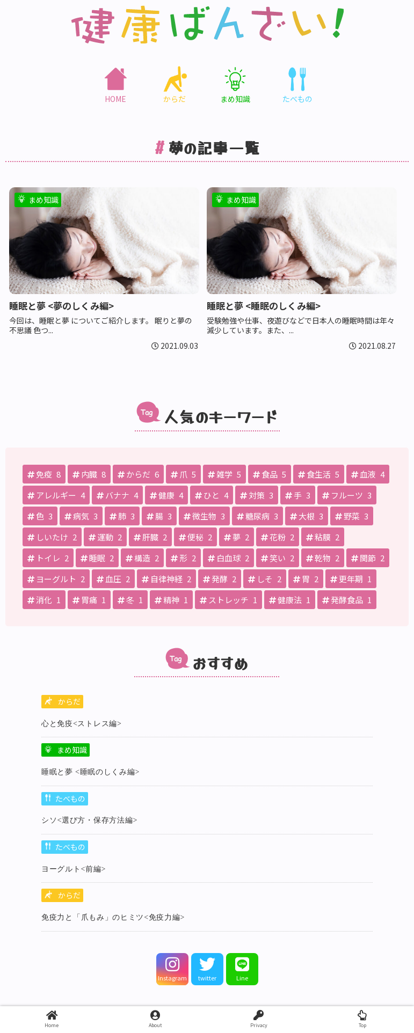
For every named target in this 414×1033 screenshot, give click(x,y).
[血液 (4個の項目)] (367, 474)
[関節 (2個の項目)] (367, 557)
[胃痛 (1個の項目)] (89, 599)
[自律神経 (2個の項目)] (166, 578)
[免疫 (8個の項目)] (44, 474)
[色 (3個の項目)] (40, 516)
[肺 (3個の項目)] (122, 516)
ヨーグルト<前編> (73, 869)
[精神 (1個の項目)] (171, 599)
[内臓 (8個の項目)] (89, 474)
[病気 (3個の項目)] (81, 516)
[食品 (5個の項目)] (269, 474)
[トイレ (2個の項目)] (48, 557)
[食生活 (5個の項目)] (318, 474)
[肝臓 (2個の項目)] (150, 537)
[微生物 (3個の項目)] (204, 516)
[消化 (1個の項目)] (44, 599)
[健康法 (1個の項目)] (289, 599)
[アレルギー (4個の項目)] (56, 495)
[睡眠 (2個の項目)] (97, 557)
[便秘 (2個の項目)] (195, 537)
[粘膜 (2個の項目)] (322, 537)
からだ (69, 701)
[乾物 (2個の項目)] (322, 557)
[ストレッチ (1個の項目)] (228, 599)
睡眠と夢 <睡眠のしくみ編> (90, 772)
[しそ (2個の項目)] (264, 578)
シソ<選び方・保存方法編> (89, 820)
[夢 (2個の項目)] (236, 537)
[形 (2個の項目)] (183, 557)
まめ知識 (72, 749)
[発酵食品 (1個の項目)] (346, 599)
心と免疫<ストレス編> (81, 724)
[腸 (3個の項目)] (159, 516)
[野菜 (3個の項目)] (351, 516)
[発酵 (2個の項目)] (219, 578)
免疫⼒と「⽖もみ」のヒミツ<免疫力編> (113, 917)
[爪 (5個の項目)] (183, 474)
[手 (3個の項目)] (297, 495)
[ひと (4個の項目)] (211, 495)
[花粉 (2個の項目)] (277, 537)
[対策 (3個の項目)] (256, 495)
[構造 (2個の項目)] (142, 557)
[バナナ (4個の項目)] (117, 495)
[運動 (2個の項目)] (105, 537)
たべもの (70, 798)
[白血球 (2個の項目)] (228, 557)
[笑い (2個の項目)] (277, 557)
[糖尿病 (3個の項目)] (257, 516)
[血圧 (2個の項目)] (113, 578)
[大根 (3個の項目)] (306, 516)
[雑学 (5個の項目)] (224, 474)
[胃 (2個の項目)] (305, 578)
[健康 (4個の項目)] (166, 495)
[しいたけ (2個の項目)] (52, 537)
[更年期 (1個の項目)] (350, 578)
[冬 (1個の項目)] (130, 599)
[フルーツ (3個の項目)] (346, 495)
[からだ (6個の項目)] (138, 474)
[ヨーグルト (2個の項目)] (56, 578)
